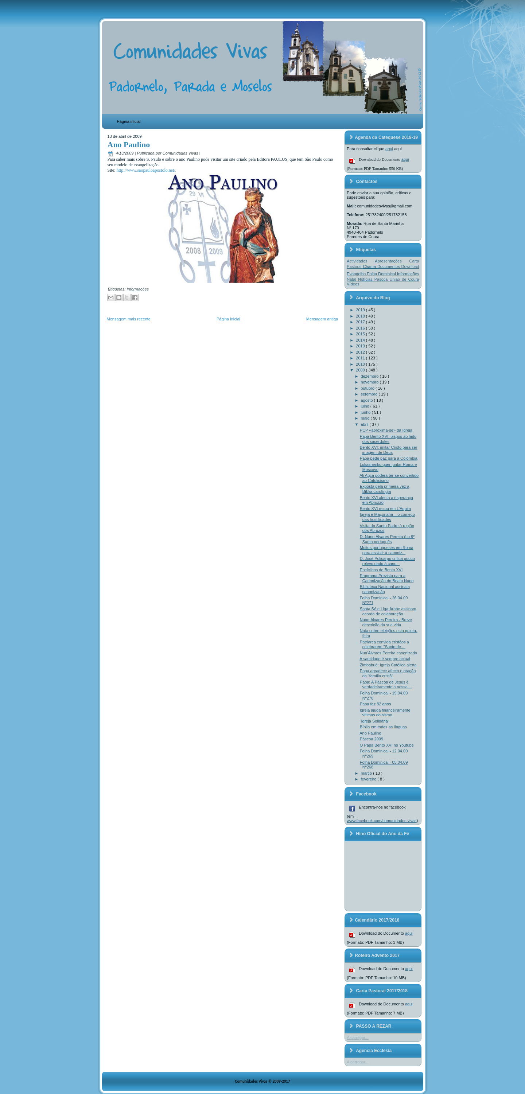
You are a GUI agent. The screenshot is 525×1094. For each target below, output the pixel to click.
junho (366, 412)
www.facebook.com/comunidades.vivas (381, 820)
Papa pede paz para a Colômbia (388, 458)
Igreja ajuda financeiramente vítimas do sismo (385, 712)
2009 (361, 370)
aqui (389, 149)
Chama (370, 266)
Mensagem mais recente (129, 319)
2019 (361, 310)
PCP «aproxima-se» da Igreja (386, 430)
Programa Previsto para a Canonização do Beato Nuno (387, 578)
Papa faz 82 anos (375, 704)
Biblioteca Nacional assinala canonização (385, 589)
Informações (138, 289)
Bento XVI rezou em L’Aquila (385, 508)
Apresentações (392, 261)
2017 (361, 322)
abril (365, 424)
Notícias (366, 279)
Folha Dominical (382, 274)
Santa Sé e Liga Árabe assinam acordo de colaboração (388, 611)
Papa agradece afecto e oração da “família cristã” (388, 673)
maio (366, 418)
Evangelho (357, 274)
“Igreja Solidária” (374, 721)
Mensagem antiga (322, 319)
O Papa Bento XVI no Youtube (387, 745)
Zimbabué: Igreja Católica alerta (388, 665)
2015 (361, 334)
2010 (361, 364)
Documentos (389, 266)
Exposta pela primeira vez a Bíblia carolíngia (384, 489)
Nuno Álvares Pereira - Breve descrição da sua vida (386, 622)
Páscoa (382, 279)
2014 (361, 340)
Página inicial (129, 121)
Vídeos (353, 284)
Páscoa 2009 (371, 739)
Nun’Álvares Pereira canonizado (388, 653)
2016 (361, 328)
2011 (361, 358)
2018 (361, 316)
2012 (361, 352)
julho (365, 406)
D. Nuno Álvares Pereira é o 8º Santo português (387, 539)
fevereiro (369, 779)
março (367, 773)
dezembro (370, 376)
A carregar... (357, 1037)
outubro (368, 388)
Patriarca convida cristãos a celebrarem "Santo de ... (384, 644)
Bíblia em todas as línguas (383, 727)
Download (410, 266)
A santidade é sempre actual (384, 659)
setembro (370, 394)
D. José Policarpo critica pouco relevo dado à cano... (387, 561)
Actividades (361, 261)
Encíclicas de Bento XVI (381, 570)
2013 (361, 346)
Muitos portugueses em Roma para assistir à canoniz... (386, 550)
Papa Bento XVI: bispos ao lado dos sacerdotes (388, 439)
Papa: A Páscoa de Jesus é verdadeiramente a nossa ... (386, 684)
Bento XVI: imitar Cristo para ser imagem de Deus (388, 450)
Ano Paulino (129, 144)
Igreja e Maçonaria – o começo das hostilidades (387, 517)
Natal (352, 279)
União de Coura (404, 279)
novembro (370, 382)
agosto (367, 400)
